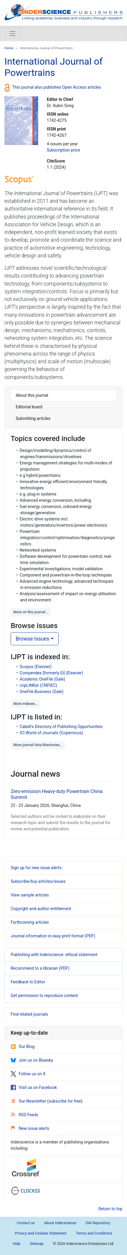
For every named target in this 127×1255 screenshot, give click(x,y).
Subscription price (63, 150)
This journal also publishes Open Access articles (56, 87)
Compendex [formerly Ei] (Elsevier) (51, 672)
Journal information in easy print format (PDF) (53, 936)
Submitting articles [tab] (33, 418)
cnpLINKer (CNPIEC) (38, 685)
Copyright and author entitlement (41, 908)
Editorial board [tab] (29, 406)
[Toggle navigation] (12, 33)
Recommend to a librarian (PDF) (40, 968)
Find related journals (29, 1014)
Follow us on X (28, 1073)
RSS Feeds (24, 1114)
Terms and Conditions (94, 1233)
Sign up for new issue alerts (36, 867)
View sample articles (30, 895)
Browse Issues (32, 639)
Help (16, 1243)
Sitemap (37, 1243)
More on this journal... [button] (30, 612)
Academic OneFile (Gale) (42, 679)
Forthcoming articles (30, 922)
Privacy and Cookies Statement (40, 1233)
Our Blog (23, 1046)
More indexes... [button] (25, 704)
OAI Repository (98, 1223)
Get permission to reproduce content (44, 995)
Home (8, 48)
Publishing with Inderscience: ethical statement (54, 954)
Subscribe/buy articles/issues (38, 881)
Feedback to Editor (28, 982)
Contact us (26, 1223)
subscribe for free (65, 1101)
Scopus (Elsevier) (36, 666)
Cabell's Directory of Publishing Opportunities (61, 726)
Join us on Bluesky (32, 1060)
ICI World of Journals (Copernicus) (51, 732)
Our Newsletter (29, 1101)
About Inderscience (60, 1223)
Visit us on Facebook (34, 1087)
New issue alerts (30, 1128)
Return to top (111, 1208)
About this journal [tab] (32, 395)
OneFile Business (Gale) (41, 691)
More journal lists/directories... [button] (37, 745)
